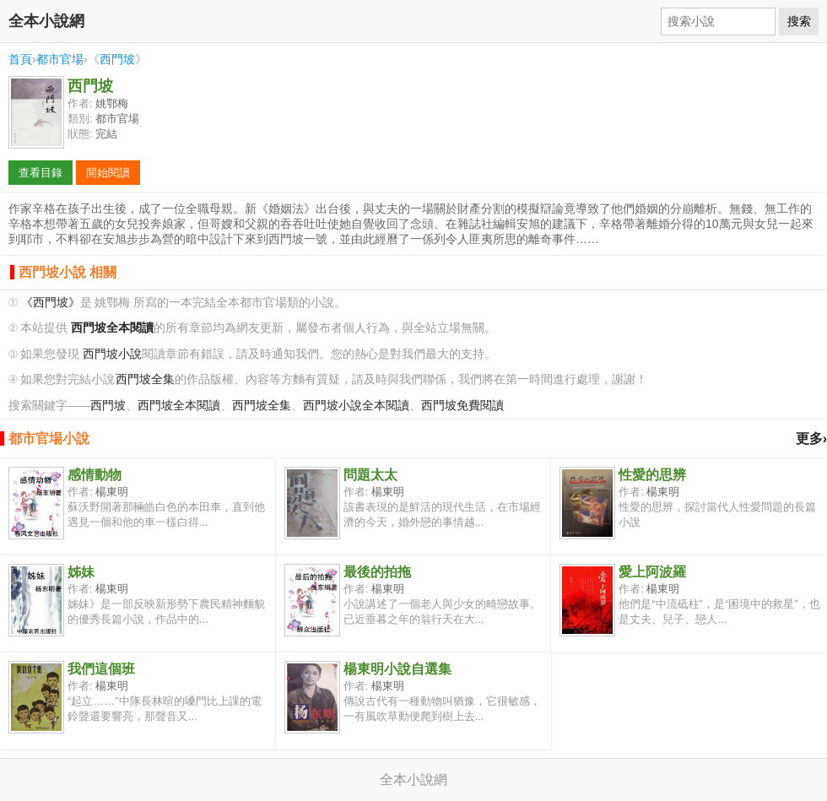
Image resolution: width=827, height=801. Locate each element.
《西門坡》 (50, 302)
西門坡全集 (145, 379)
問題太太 (370, 475)
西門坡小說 (112, 354)
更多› (811, 438)
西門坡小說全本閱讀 (356, 405)
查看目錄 (40, 172)
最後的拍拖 (377, 572)
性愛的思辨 (652, 475)
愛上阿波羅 (652, 572)
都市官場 (60, 59)
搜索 (799, 21)
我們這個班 (101, 669)
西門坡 (117, 59)
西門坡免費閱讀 (462, 405)
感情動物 (95, 475)
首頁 (20, 59)
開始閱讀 (108, 172)
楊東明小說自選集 (397, 669)
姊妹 (81, 572)
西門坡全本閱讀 (179, 405)
